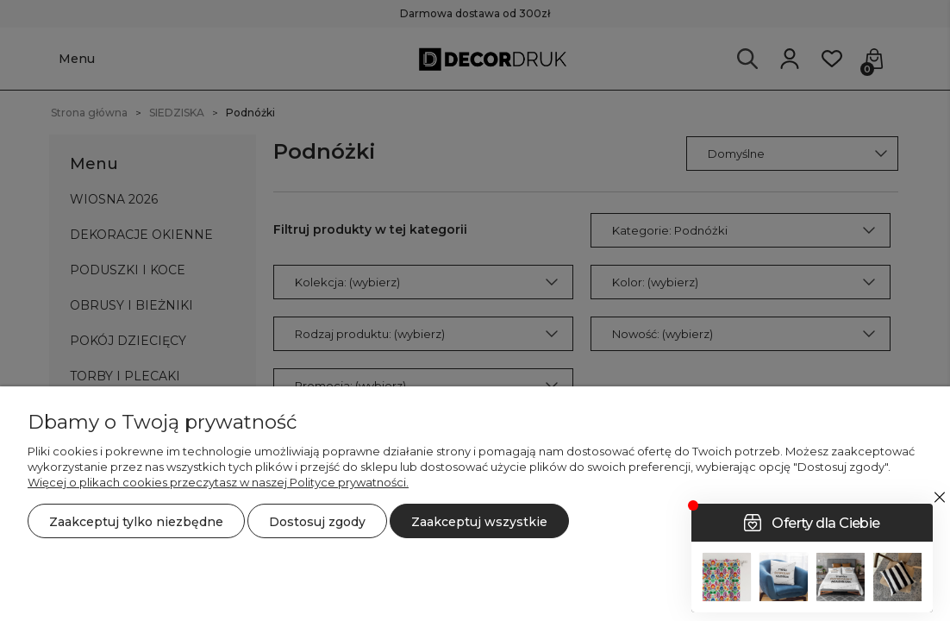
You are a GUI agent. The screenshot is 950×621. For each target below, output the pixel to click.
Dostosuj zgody (317, 522)
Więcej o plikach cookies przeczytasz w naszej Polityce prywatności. (218, 482)
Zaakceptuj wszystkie (479, 522)
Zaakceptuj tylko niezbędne (136, 522)
